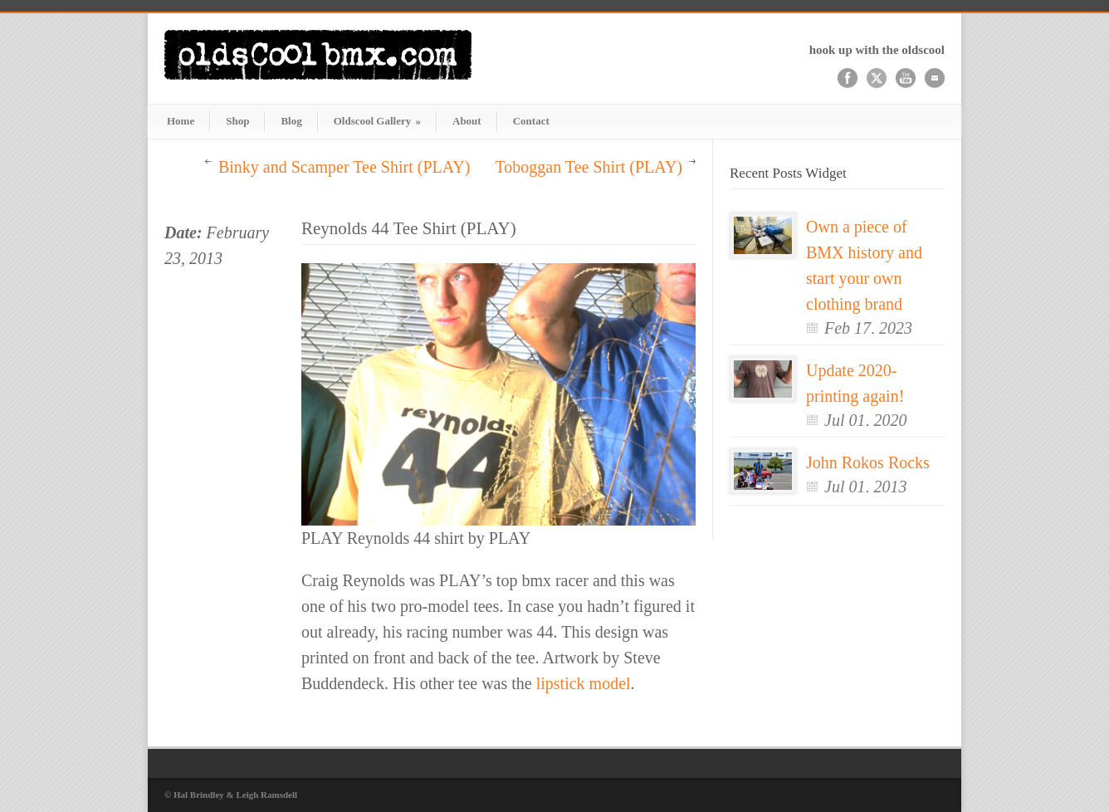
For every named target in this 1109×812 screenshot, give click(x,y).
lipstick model (583, 683)
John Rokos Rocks (868, 462)
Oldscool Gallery (377, 121)
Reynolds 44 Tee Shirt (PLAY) (408, 228)
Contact (531, 121)
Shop (237, 121)
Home (180, 121)
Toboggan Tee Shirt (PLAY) (588, 167)
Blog (291, 121)
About (466, 121)
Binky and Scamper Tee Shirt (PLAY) (344, 167)
